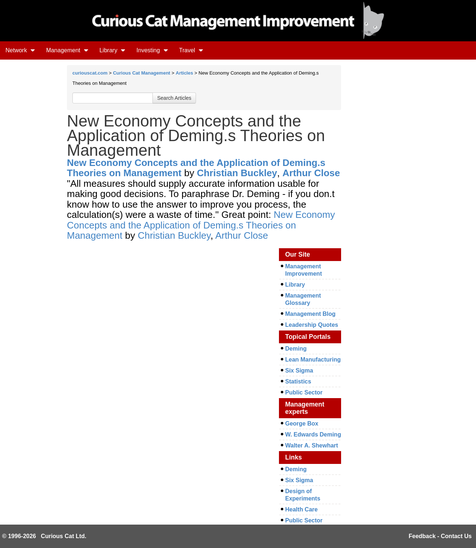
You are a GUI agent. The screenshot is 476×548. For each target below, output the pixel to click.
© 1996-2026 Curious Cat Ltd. (44, 536)
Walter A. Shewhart (311, 445)
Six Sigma (299, 370)
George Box (301, 423)
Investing (152, 50)
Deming (296, 348)
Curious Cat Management (141, 73)
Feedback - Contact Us (440, 536)
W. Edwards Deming (313, 434)
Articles (184, 73)
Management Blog (310, 314)
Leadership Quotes (311, 325)
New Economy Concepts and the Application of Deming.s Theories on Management (196, 168)
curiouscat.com (89, 73)
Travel (191, 50)
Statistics (298, 381)
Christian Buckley (237, 172)
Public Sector (303, 392)
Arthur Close (311, 172)
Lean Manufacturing (313, 359)
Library (112, 50)
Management (67, 50)
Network (20, 50)
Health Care (301, 509)
